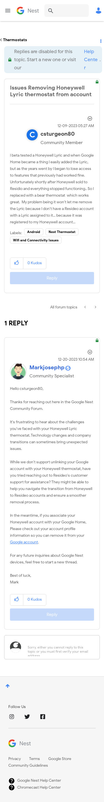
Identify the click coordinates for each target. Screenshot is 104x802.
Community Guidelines (28, 765)
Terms (34, 758)
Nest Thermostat (62, 232)
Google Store (59, 758)
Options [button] (100, 40)
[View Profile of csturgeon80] (57, 133)
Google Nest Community (28, 11)
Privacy (14, 758)
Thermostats (15, 40)
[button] (16, 263)
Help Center (91, 60)
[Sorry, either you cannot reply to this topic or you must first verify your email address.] (59, 647)
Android (33, 232)
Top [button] (7, 686)
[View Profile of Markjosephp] (47, 367)
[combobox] (66, 10)
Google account (24, 542)
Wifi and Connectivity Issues (36, 240)
